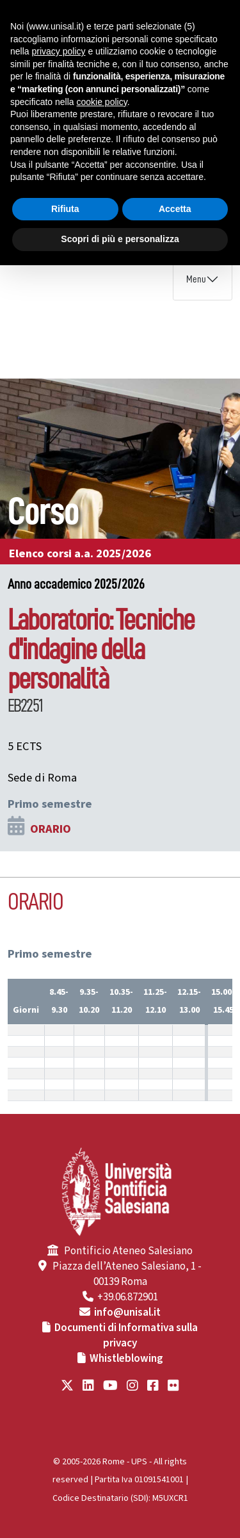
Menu (196, 279)
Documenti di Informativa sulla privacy (126, 1335)
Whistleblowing (126, 1358)
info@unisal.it (127, 1312)
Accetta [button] (175, 209)
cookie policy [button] (102, 102)
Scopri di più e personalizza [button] (120, 239)
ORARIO (50, 829)
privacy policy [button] (58, 51)
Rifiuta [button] (65, 209)
